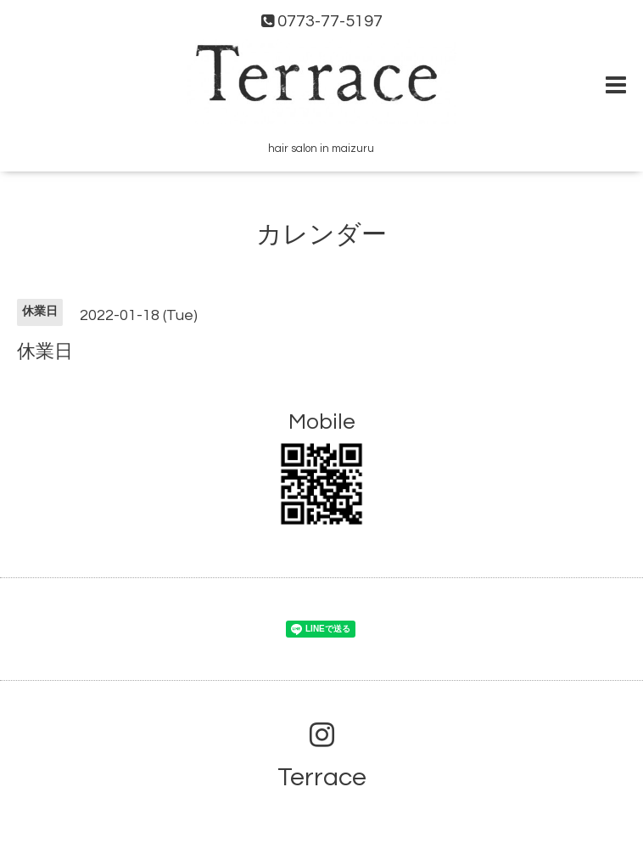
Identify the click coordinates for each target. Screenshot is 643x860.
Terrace (321, 777)
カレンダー (321, 235)
